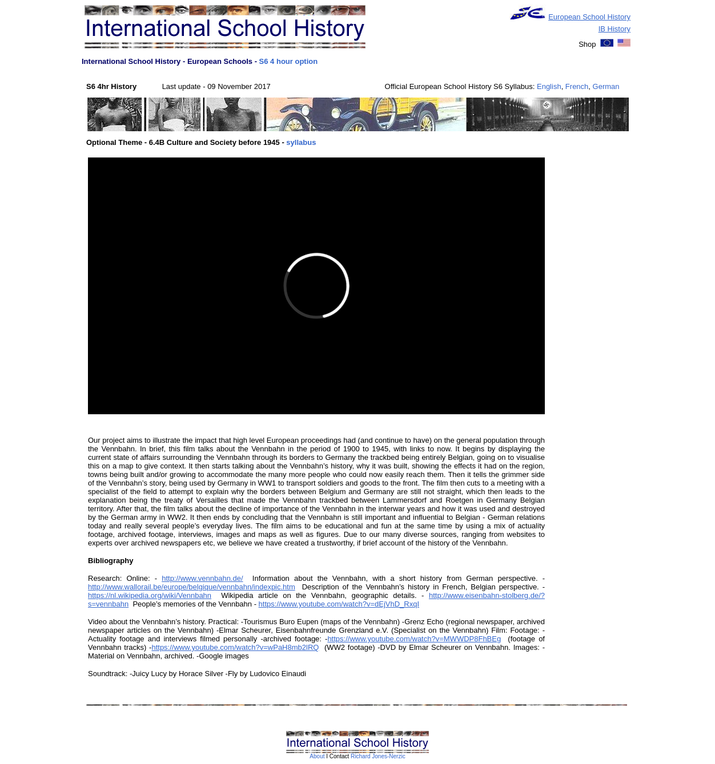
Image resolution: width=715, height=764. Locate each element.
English (549, 86)
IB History (614, 29)
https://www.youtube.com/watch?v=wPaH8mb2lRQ (235, 647)
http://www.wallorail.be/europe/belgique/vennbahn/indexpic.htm (191, 587)
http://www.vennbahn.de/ (202, 578)
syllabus (301, 142)
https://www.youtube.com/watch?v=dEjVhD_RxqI (339, 604)
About (317, 756)
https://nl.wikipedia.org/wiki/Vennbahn (149, 595)
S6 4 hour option (288, 61)
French (576, 86)
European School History (589, 17)
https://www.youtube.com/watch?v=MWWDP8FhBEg (414, 638)
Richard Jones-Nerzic (378, 756)
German (606, 86)
